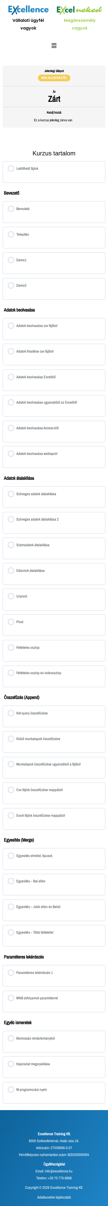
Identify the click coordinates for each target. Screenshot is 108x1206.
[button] (54, 45)
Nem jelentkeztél (54, 78)
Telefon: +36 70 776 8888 (54, 1178)
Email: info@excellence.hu (54, 1171)
